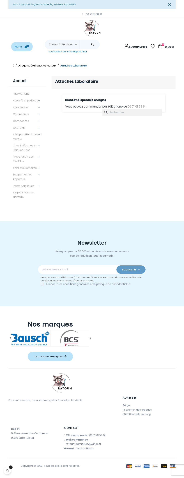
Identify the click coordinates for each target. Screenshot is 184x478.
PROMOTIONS (21, 94)
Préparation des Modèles (23, 159)
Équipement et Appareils (22, 177)
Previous (10, 338)
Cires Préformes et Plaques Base (24, 148)
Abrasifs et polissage (26, 100)
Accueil (20, 81)
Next (89, 338)
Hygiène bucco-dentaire (23, 195)
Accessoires (21, 107)
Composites (21, 121)
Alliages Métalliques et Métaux (27, 137)
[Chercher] (132, 112)
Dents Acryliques (23, 186)
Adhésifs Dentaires (25, 168)
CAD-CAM (19, 128)
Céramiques (21, 114)
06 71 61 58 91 (137, 106)
